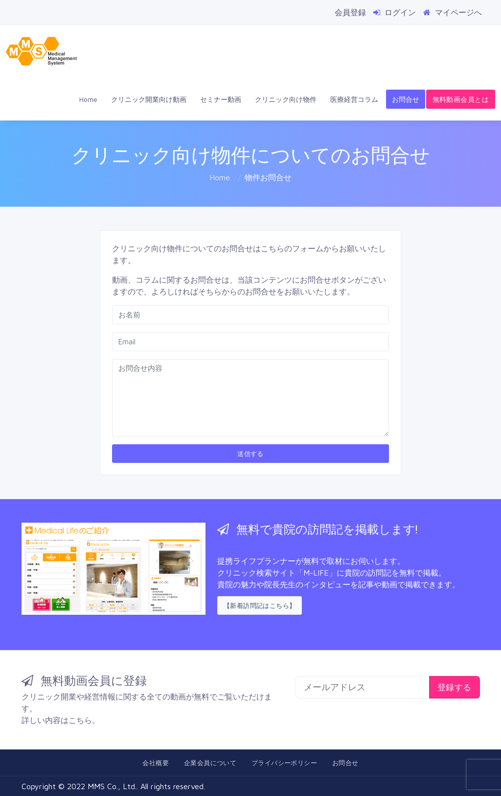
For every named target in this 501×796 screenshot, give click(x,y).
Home (88, 99)
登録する (454, 687)
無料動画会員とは (461, 99)
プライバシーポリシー (284, 763)
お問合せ (405, 99)
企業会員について (210, 763)
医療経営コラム (354, 99)
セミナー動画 (220, 99)
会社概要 (155, 763)
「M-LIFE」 (316, 572)
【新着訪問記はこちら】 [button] (260, 605)
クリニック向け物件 (286, 99)
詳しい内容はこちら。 (61, 720)
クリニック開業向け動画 (148, 99)
